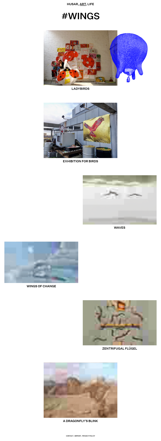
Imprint (77, 436)
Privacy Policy (88, 436)
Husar (72, 4)
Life (90, 4)
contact (70, 436)
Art (83, 4)
